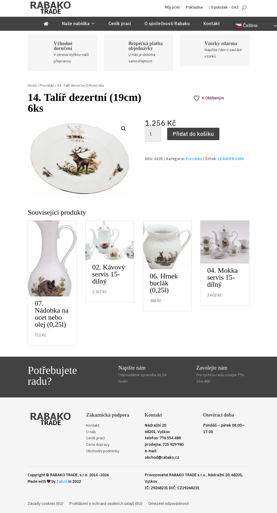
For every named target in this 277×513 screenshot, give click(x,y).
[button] (123, 129)
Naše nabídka (76, 24)
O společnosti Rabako (167, 24)
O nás (91, 431)
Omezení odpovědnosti (168, 504)
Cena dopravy (98, 444)
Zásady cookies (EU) (45, 504)
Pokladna (194, 7)
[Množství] (153, 134)
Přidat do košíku (193, 133)
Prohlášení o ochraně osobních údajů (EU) (105, 504)
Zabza (61, 481)
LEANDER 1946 (231, 158)
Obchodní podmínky (102, 450)
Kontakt (211, 24)
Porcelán (47, 85)
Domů (32, 85)
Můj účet (172, 7)
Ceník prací (119, 24)
